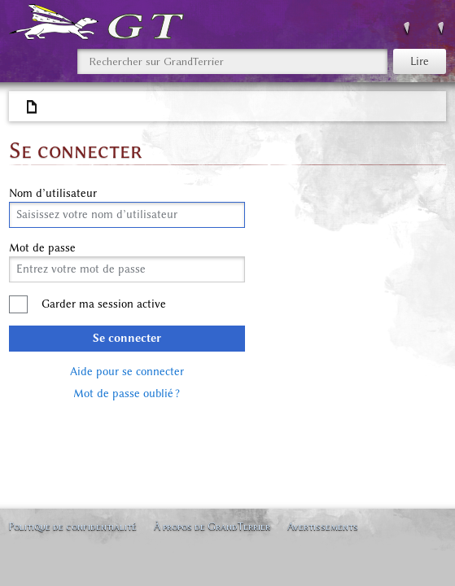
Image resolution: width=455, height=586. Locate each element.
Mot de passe (42, 248)
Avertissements (322, 526)
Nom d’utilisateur (53, 193)
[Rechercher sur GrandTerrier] (232, 61)
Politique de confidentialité (72, 526)
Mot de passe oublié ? (126, 393)
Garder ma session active (104, 304)
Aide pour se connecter (127, 371)
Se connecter (127, 338)
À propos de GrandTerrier (212, 526)
